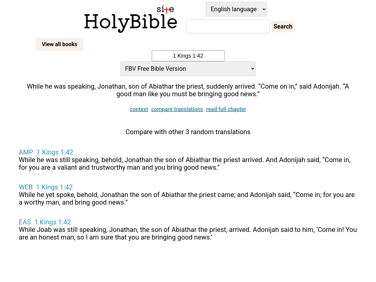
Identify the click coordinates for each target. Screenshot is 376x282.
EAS (25, 207)
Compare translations (177, 94)
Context (139, 94)
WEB (26, 172)
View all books (59, 44)
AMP (26, 137)
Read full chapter (226, 94)
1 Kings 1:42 (55, 137)
